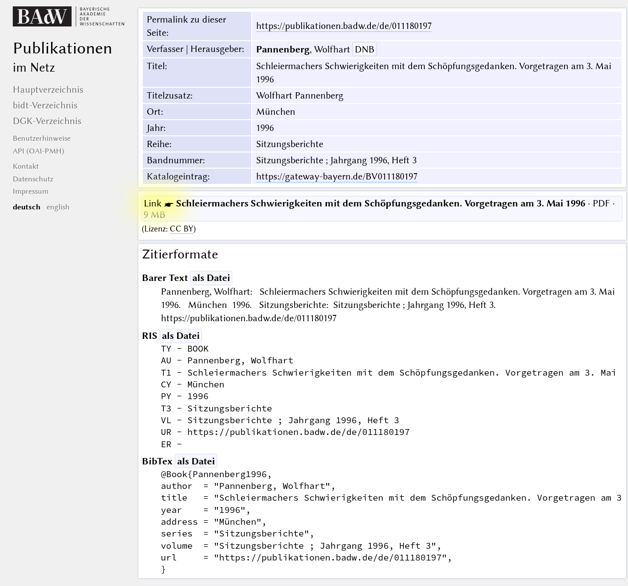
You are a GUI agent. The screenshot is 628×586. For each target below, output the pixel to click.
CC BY (181, 228)
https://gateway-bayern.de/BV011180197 (337, 176)
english (58, 207)
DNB (364, 49)
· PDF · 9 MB (379, 209)
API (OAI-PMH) (38, 151)
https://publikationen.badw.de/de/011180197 (344, 25)
